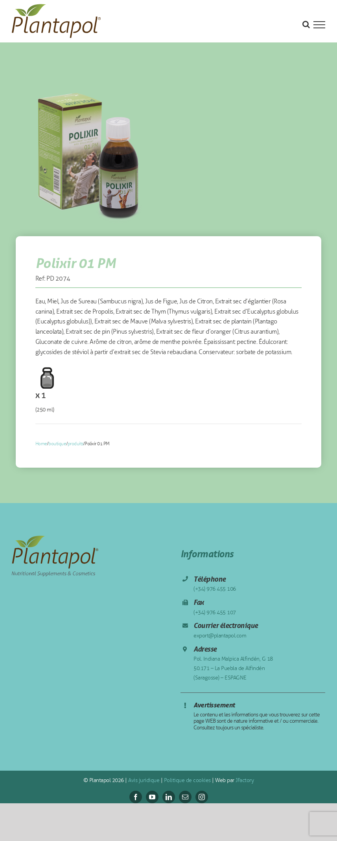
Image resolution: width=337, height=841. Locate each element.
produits (75, 443)
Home (41, 443)
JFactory (244, 780)
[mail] (185, 797)
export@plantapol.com (219, 635)
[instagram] (201, 797)
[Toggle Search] (306, 24)
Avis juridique (143, 780)
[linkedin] (168, 797)
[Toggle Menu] (319, 24)
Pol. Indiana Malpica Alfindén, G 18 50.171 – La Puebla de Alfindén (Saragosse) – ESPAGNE (233, 668)
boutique (57, 443)
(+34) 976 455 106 (214, 589)
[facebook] (135, 797)
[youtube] (152, 797)
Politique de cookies (186, 780)
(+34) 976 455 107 (214, 612)
